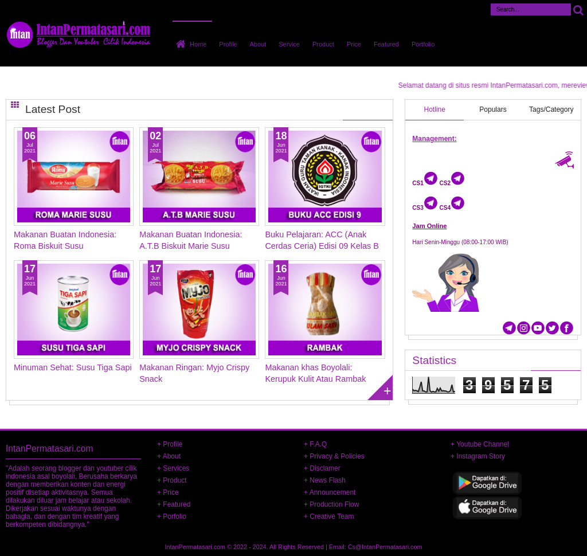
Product (323, 44)
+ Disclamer (322, 468)
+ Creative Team (329, 516)
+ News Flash (325, 480)
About (258, 44)
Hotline (434, 109)
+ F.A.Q (315, 444)
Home (198, 44)
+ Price (168, 492)
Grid (15, 104)
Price (354, 44)
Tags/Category (551, 109)
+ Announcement (329, 492)
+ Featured (173, 504)
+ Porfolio (171, 516)
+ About (169, 456)
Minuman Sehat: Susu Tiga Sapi (73, 367)
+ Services (173, 468)
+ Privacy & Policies (334, 456)
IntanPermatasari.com (195, 546)
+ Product (172, 480)
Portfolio (423, 44)
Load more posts (380, 387)
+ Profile (169, 444)
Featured (386, 44)
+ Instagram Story (478, 456)
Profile (228, 44)
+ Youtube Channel (480, 444)
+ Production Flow (331, 504)
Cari (578, 9)
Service (289, 44)
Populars (492, 109)
